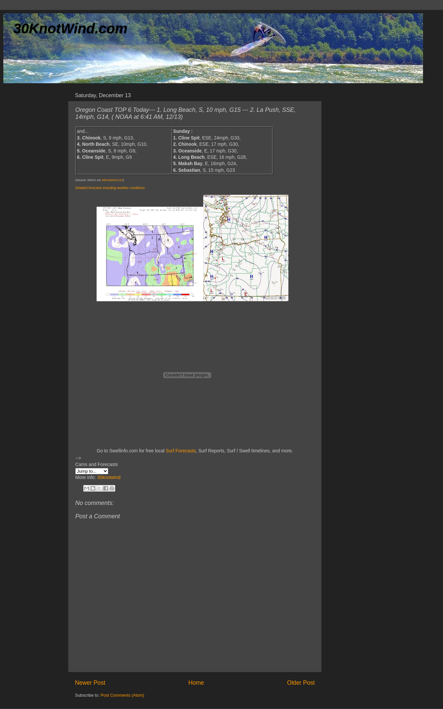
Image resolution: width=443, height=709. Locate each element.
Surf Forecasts (181, 450)
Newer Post (90, 682)
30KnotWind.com (70, 28)
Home (196, 682)
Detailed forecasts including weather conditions (110, 188)
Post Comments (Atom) (122, 695)
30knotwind (108, 477)
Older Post (301, 682)
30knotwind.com (112, 180)
